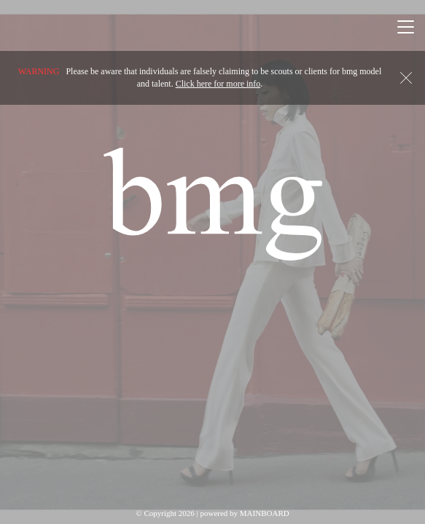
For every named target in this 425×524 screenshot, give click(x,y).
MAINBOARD (264, 513)
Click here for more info (218, 84)
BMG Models (213, 203)
